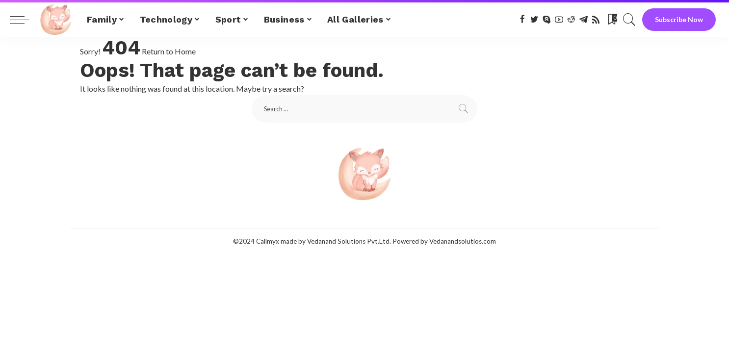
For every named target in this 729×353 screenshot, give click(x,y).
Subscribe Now (679, 19)
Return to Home (169, 51)
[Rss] (596, 19)
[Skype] (547, 19)
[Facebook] (522, 19)
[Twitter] (534, 19)
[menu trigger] (24, 19)
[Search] (629, 19)
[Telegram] (583, 19)
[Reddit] (571, 19)
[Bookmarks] (611, 19)
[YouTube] (559, 19)
